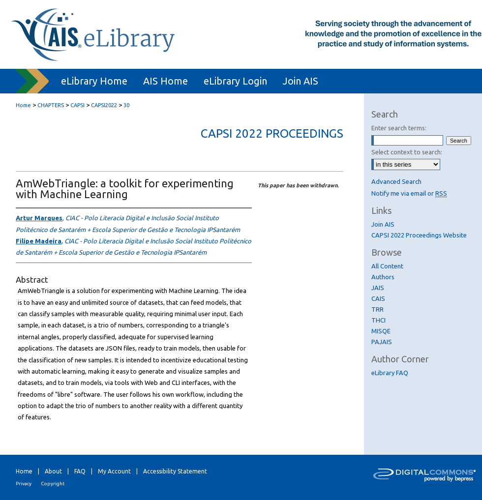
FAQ (80, 471)
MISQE (381, 330)
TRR (377, 309)
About (53, 471)
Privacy (23, 483)
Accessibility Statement (175, 471)
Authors (382, 276)
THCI (378, 320)
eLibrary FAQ (389, 372)
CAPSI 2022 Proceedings (272, 133)
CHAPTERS (50, 105)
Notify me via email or (409, 193)
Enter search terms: (398, 127)
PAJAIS (381, 341)
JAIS (377, 287)
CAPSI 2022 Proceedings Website (419, 235)
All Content (387, 266)
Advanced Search (396, 181)
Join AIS (382, 224)
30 (126, 105)
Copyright (52, 483)
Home (23, 105)
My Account (114, 471)
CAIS (378, 298)
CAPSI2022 (104, 105)
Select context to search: (406, 151)
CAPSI (77, 105)
